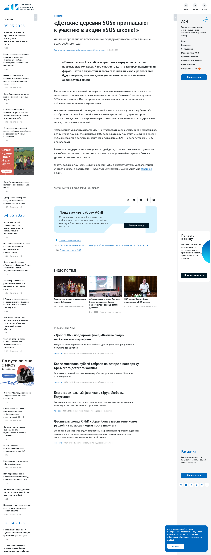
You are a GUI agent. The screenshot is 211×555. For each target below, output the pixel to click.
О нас (183, 41)
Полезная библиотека (191, 61)
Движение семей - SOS (70, 250)
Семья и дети (99, 50)
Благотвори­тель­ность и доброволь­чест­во (73, 50)
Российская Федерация (70, 240)
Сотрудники (187, 49)
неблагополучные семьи (109, 245)
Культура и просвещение (110, 312)
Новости (58, 16)
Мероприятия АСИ (190, 53)
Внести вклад (136, 225)
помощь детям (128, 245)
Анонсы (57, 411)
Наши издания (188, 64)
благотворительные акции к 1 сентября (78, 245)
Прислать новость (189, 57)
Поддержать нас (189, 68)
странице (146, 168)
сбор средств (142, 245)
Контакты (186, 45)
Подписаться (194, 77)
